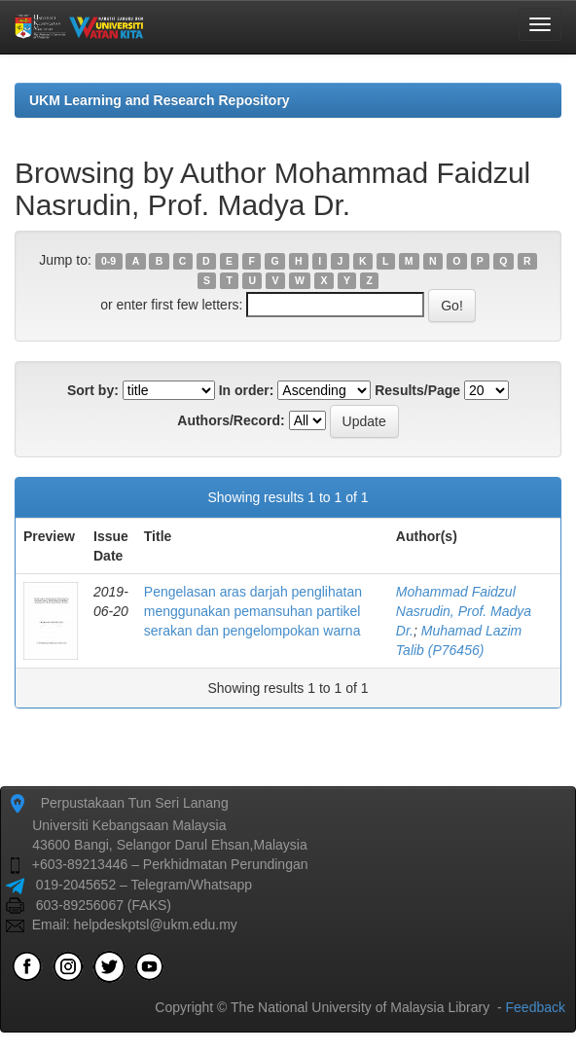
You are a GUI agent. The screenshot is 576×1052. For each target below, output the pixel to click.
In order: (246, 390)
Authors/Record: (230, 420)
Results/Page (417, 390)
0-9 (108, 261)
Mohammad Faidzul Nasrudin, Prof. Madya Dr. (463, 611)
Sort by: (93, 390)
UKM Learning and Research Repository (159, 100)
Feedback (535, 1007)
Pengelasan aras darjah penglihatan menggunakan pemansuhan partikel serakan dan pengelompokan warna (253, 611)
